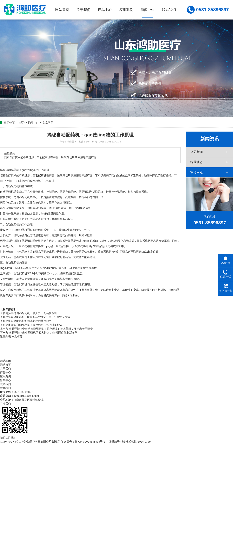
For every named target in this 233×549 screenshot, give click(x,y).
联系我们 (169, 10)
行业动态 (196, 162)
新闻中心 (148, 10)
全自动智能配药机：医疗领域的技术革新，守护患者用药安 (51, 328)
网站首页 (62, 10)
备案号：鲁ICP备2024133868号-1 (84, 441)
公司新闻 (196, 152)
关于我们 (83, 10)
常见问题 (47, 122)
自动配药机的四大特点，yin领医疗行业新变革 (43, 332)
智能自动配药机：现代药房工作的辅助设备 (31, 324)
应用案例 (126, 10)
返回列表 (5, 336)
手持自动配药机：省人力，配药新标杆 (28, 313)
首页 (21, 122)
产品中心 (105, 10)
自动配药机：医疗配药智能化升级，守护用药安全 (35, 317)
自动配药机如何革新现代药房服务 (26, 320)
